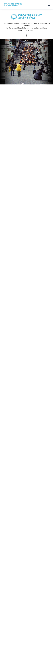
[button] (49, 4)
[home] (13, 4)
